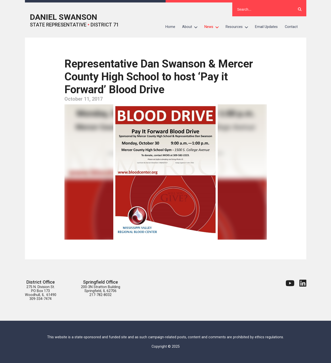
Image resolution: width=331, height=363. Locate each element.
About (191, 27)
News (213, 27)
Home (170, 27)
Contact (291, 27)
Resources (239, 27)
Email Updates (266, 27)
